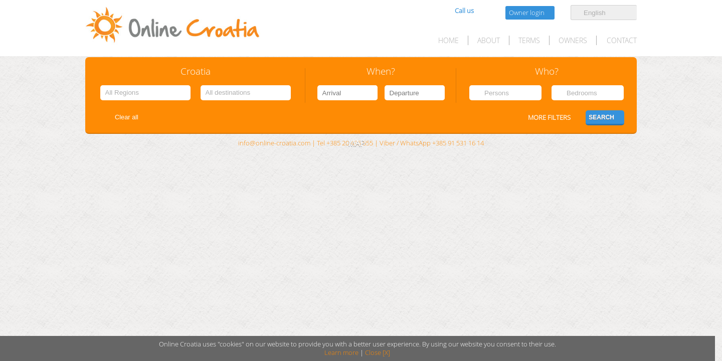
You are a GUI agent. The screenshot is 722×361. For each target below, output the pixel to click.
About (488, 40)
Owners (573, 40)
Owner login (527, 13)
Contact (622, 40)
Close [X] (377, 352)
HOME (448, 40)
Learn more (341, 352)
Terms (529, 40)
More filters (549, 117)
